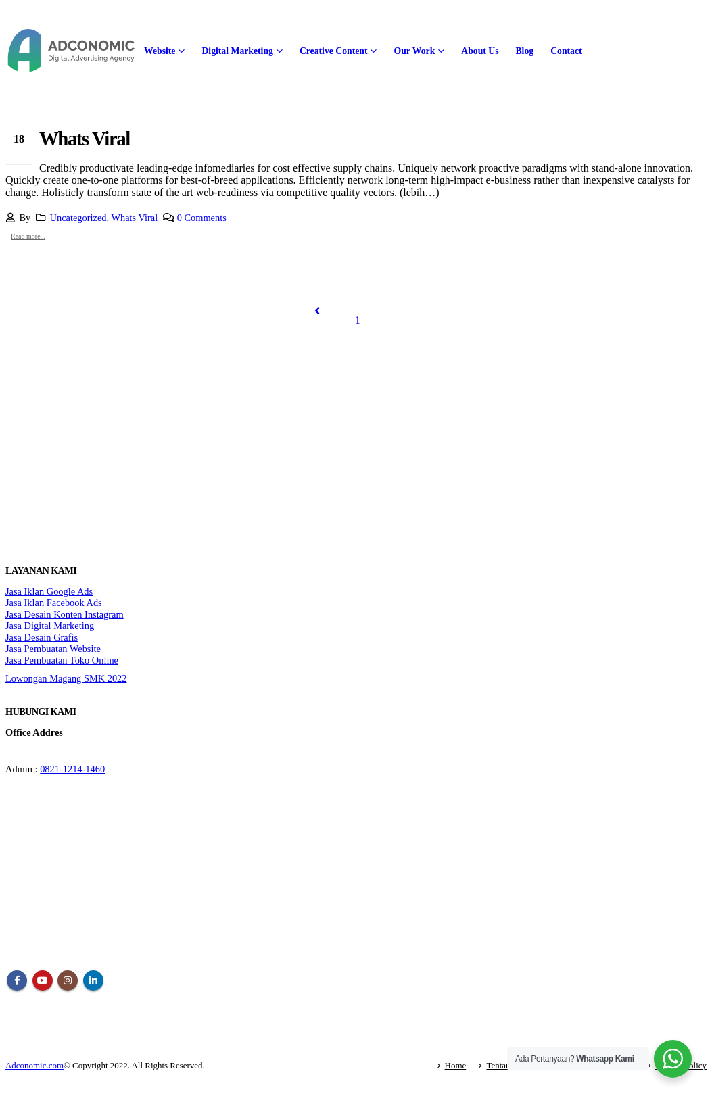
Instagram (67, 980)
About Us (479, 51)
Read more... (28, 236)
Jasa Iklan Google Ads (49, 591)
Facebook (17, 980)
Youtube (42, 980)
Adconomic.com (34, 1065)
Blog (524, 51)
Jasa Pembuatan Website (53, 648)
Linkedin (93, 980)
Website (159, 51)
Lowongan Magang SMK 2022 (65, 678)
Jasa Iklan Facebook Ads (53, 602)
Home (456, 1065)
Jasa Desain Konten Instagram (64, 614)
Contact (566, 51)
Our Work (414, 51)
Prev (317, 311)
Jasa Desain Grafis (41, 637)
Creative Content (334, 51)
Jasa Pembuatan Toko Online (61, 660)
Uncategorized (78, 217)
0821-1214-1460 (72, 769)
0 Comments (202, 217)
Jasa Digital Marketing (49, 625)
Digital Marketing (236, 51)
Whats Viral (84, 138)
